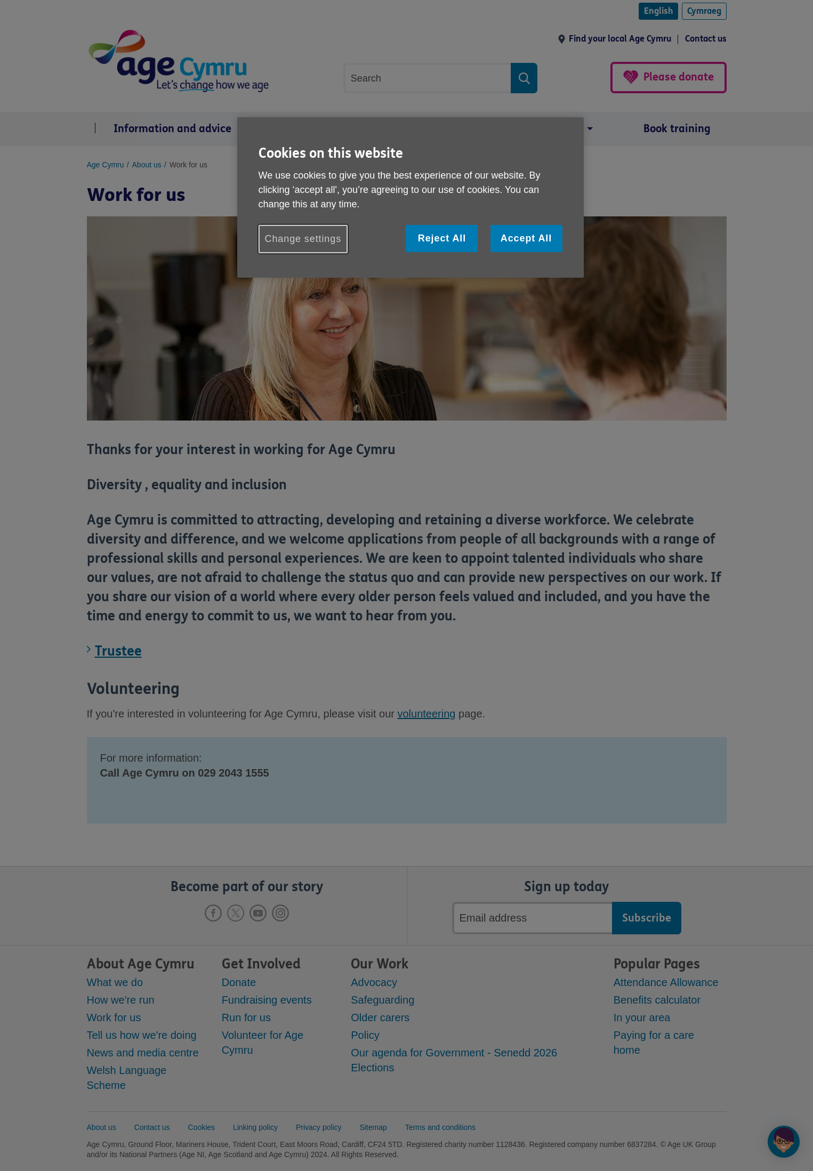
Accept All (526, 238)
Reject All (442, 238)
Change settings (303, 238)
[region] (410, 197)
